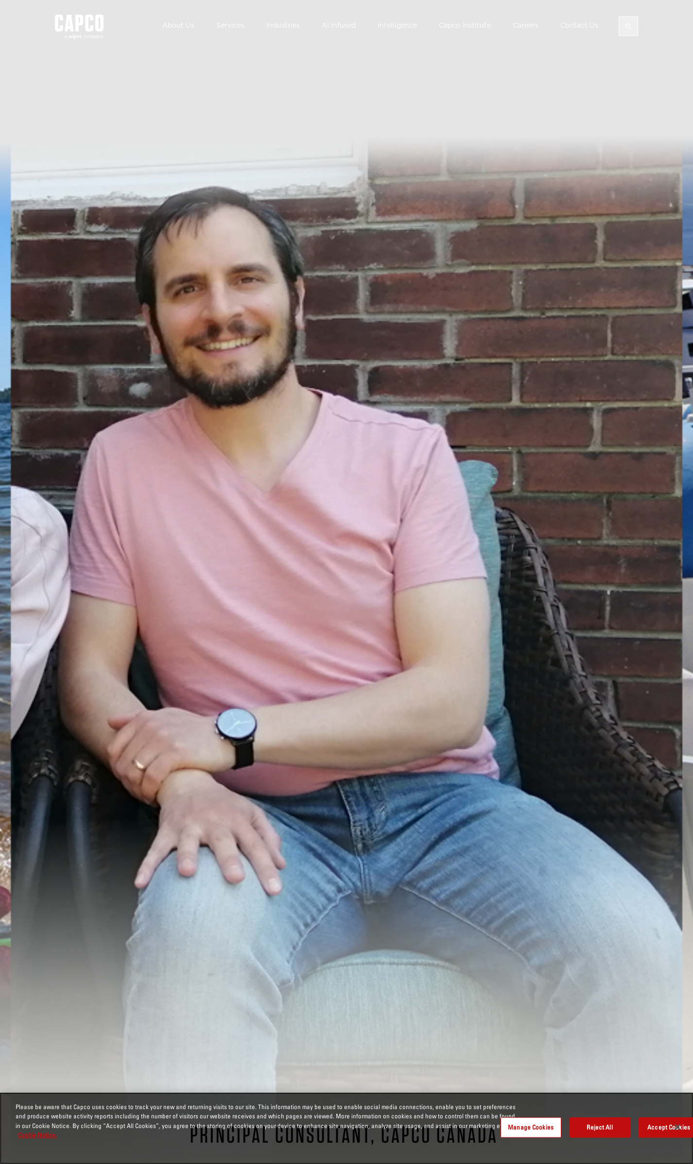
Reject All (599, 1127)
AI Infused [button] (339, 25)
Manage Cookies (531, 1127)
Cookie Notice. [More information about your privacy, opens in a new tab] (37, 1135)
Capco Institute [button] (465, 25)
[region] (346, 1128)
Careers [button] (525, 25)
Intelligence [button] (397, 25)
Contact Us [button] (579, 25)
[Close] (677, 1127)
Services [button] (230, 25)
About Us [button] (178, 25)
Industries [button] (283, 25)
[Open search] (628, 26)
